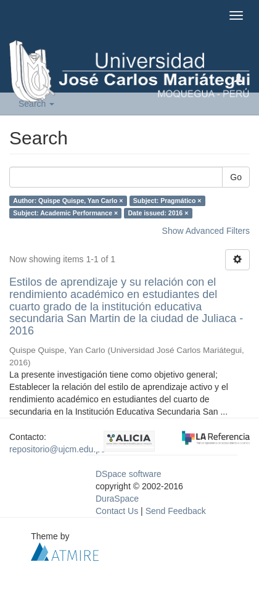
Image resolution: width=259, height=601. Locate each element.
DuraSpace (117, 499)
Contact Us (117, 511)
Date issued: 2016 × (158, 213)
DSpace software (129, 474)
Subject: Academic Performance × (65, 213)
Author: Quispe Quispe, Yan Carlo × (68, 200)
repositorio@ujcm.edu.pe (57, 449)
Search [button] (36, 104)
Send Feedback (176, 511)
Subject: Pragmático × (167, 200)
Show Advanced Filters (206, 231)
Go (236, 177)
